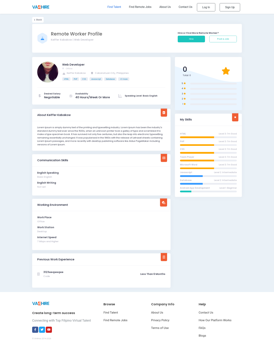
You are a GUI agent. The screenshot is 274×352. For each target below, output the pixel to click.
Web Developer (73, 65)
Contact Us (206, 312)
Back (38, 19)
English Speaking (48, 173)
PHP (75, 79)
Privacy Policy (160, 320)
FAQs (202, 328)
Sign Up (230, 7)
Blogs (202, 335)
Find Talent (110, 312)
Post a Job (223, 39)
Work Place (44, 217)
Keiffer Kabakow (74, 73)
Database (110, 79)
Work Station (45, 227)
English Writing (46, 182)
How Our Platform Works (215, 320)
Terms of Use (160, 328)
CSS (84, 79)
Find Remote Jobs (115, 320)
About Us (157, 312)
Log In (206, 7)
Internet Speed (46, 237)
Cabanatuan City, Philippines (109, 73)
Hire (191, 39)
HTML (66, 79)
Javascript (96, 79)
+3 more (124, 79)
